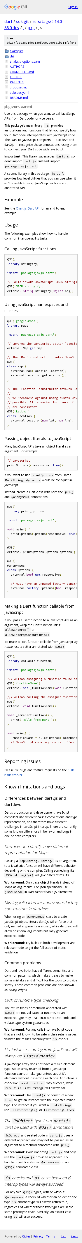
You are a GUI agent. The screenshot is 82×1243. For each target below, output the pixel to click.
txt (63, 1236)
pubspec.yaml (19, 92)
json (74, 1236)
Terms (50, 1236)
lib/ (12, 56)
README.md (19, 97)
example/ (16, 51)
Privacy (38, 1236)
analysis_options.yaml (25, 61)
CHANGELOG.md (22, 72)
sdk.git (22, 21)
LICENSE (16, 77)
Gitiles (26, 1236)
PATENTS (17, 82)
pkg (31, 27)
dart (8, 21)
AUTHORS (17, 66)
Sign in (73, 7)
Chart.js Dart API (28, 208)
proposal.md (19, 87)
